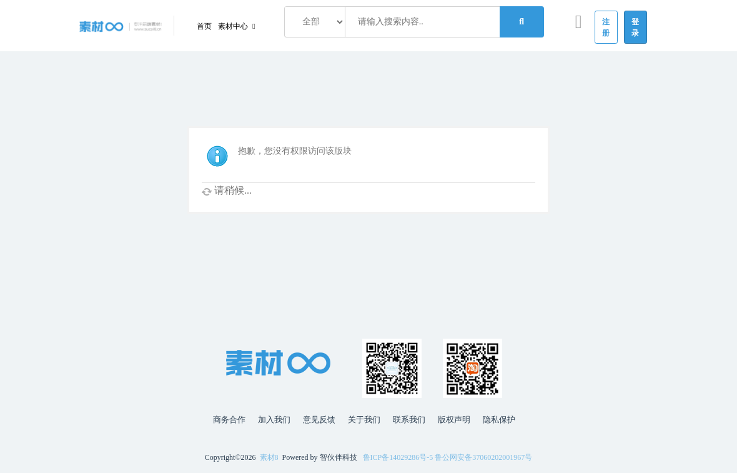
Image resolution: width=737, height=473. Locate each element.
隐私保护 (499, 419)
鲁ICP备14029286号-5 (398, 457)
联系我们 (409, 419)
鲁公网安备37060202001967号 (483, 457)
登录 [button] (635, 27)
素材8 (269, 457)
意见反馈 (319, 419)
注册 (606, 27)
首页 (204, 26)
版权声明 (454, 419)
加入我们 (274, 419)
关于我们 (364, 419)
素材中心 (234, 26)
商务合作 (229, 419)
